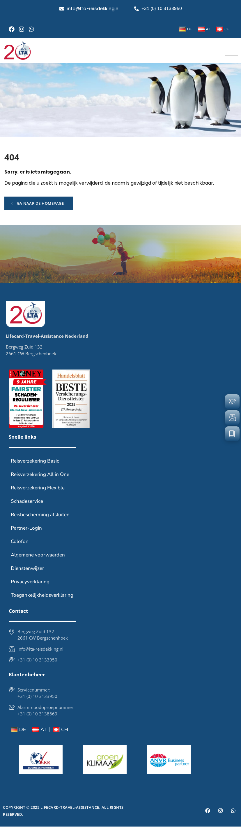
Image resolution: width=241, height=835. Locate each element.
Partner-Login (26, 536)
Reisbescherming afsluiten (40, 523)
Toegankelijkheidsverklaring (42, 603)
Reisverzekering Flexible (38, 496)
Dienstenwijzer (27, 576)
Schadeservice (27, 509)
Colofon (20, 550)
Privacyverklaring (30, 590)
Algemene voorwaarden (38, 563)
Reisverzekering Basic (35, 469)
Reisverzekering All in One (40, 482)
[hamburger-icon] (231, 50)
